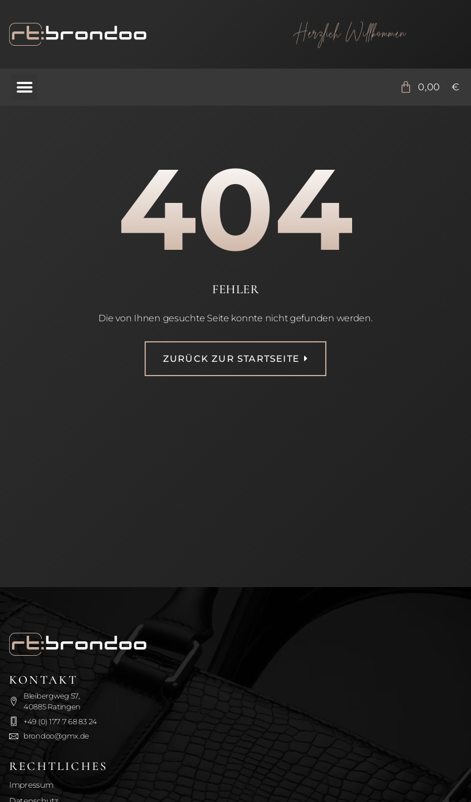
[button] (24, 87)
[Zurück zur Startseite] (121, 34)
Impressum (31, 785)
